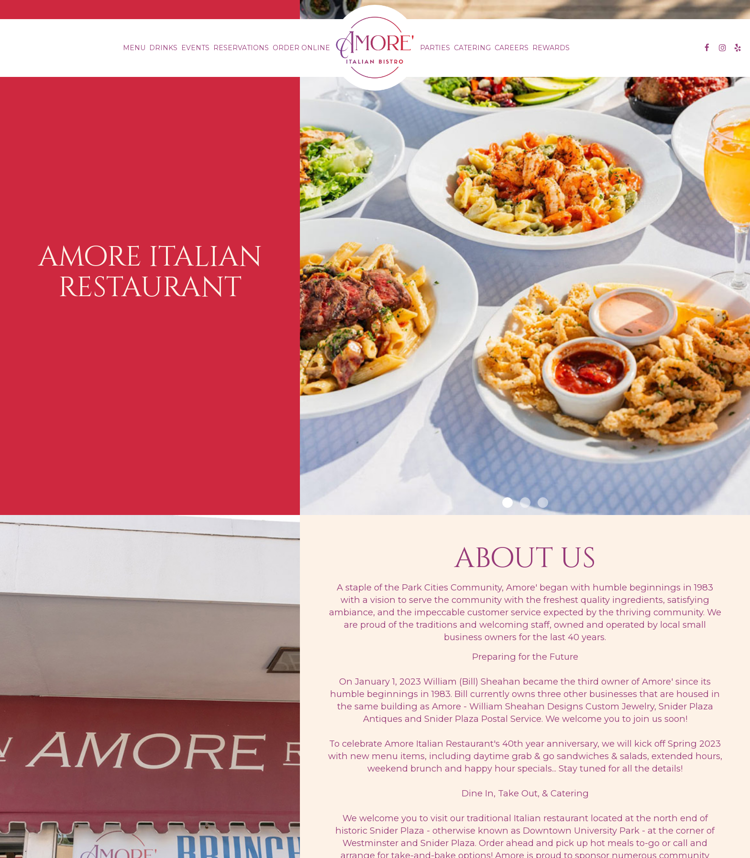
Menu (134, 47)
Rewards (551, 47)
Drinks (163, 47)
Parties (435, 47)
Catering (472, 47)
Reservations (241, 47)
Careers (512, 47)
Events (195, 47)
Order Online (301, 47)
